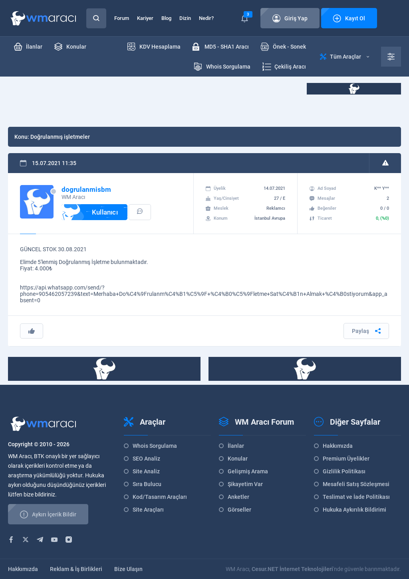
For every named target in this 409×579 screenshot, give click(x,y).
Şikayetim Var (245, 484)
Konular (238, 458)
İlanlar (236, 446)
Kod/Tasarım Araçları (160, 497)
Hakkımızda (338, 446)
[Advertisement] (153, 101)
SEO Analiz (146, 458)
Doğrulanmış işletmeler (60, 137)
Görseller (239, 509)
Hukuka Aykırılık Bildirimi (354, 509)
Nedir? (206, 18)
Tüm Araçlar (344, 57)
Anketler (238, 497)
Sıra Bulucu (147, 484)
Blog (166, 18)
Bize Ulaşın (128, 569)
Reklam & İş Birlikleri (76, 569)
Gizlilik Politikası (344, 471)
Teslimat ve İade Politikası (356, 497)
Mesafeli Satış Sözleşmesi (356, 484)
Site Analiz (146, 471)
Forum (121, 18)
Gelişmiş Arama (248, 471)
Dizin (185, 18)
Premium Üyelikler (346, 458)
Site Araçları (148, 509)
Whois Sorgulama (155, 446)
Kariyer (145, 18)
